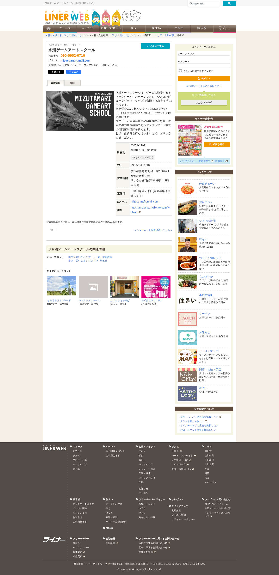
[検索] (203, 3)
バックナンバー (188, 161)
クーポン (204, 313)
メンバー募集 (80, 508)
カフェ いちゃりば (120, 300)
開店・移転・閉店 (210, 369)
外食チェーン (207, 183)
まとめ (76, 469)
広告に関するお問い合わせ (153, 543)
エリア (158, 35)
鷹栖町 (180, 35)
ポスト (56, 72)
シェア (73, 72)
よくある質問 (179, 515)
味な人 (203, 239)
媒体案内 (77, 552)
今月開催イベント (115, 451)
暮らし (142, 460)
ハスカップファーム (89, 300)
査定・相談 (112, 517)
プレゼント (177, 499)
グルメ (76, 455)
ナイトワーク (179, 464)
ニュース (77, 446)
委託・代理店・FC (181, 469)
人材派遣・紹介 (180, 460)
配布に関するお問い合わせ (153, 547)
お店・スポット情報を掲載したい (198, 429)
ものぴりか (206, 276)
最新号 (76, 543)
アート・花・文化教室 (96, 35)
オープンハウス (114, 504)
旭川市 (208, 451)
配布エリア (204, 161)
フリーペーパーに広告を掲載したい (199, 417)
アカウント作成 (204, 102)
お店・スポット (53, 35)
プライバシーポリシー (183, 519)
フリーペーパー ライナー (152, 499)
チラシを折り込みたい (192, 421)
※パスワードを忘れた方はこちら (204, 86)
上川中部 (169, 35)
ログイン (204, 78)
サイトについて (180, 506)
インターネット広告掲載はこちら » (153, 230)
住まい (109, 499)
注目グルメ (206, 202)
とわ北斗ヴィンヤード (59, 300)
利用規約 (176, 510)
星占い (203, 388)
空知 (207, 469)
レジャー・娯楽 (147, 469)
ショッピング (80, 464)
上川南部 (209, 460)
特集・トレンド (147, 504)
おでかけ (77, 451)
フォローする (155, 46)
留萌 (207, 473)
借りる (109, 512)
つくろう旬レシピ (210, 257)
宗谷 (207, 477)
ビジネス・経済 (147, 477)
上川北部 (209, 464)
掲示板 (76, 499)
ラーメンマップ (209, 351)
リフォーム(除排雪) (116, 521)
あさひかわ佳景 (147, 517)
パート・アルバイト (182, 455)
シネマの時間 (207, 220)
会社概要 (110, 543)
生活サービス (80, 460)
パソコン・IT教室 (141, 35)
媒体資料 (77, 556)
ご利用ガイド (113, 455)
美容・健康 (145, 473)
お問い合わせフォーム (216, 504)
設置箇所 (220, 161)
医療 (141, 482)
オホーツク (210, 482)
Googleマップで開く (143, 157)
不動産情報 (206, 295)
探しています (80, 512)
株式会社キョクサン (152, 300)
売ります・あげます (83, 504)
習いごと (76, 35)
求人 (174, 446)
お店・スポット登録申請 (218, 508)
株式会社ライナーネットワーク (90, 564)
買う (108, 508)
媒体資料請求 (146, 552)
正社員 (175, 451)
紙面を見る (216, 144)
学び (66, 35)
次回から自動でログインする (196, 71)
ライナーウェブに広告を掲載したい (199, 425)
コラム (142, 508)
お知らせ (204, 332)
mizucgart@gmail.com (75, 60)
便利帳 (109, 528)
